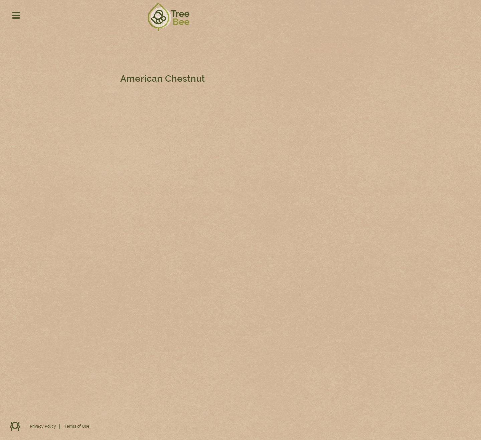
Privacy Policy (43, 426)
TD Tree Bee (168, 29)
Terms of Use (77, 426)
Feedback (15, 426)
